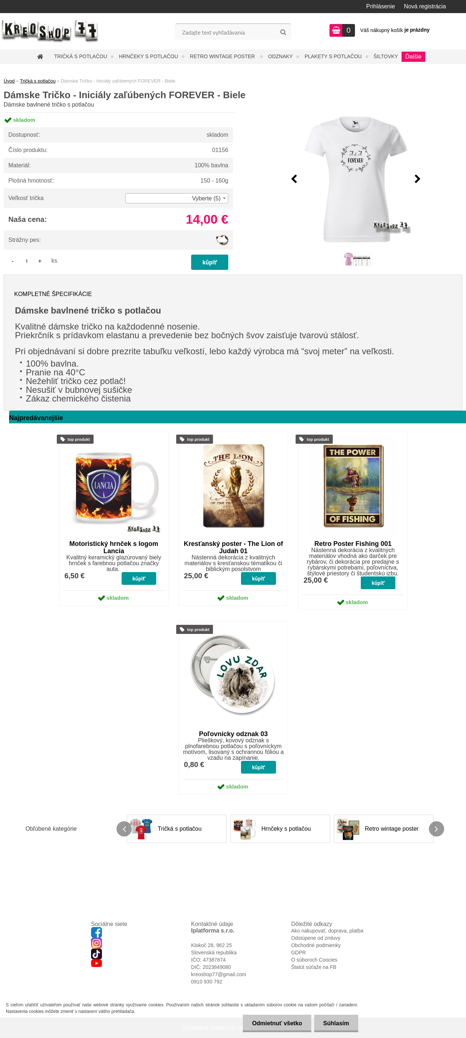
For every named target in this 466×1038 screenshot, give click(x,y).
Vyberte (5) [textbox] (206, 198)
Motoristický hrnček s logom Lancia (114, 547)
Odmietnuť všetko (277, 1023)
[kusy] (26, 261)
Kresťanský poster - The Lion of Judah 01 (233, 547)
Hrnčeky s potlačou (148, 56)
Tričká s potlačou (80, 56)
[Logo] (50, 31)
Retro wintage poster (223, 56)
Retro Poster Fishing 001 (352, 543)
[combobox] (176, 198)
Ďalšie (413, 56)
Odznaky (280, 56)
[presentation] (293, 179)
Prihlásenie (380, 6)
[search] (283, 32)
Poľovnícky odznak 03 (233, 734)
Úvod (9, 81)
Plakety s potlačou (333, 56)
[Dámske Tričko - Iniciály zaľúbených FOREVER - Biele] (355, 179)
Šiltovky (386, 56)
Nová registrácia (425, 6)
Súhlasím (336, 1023)
